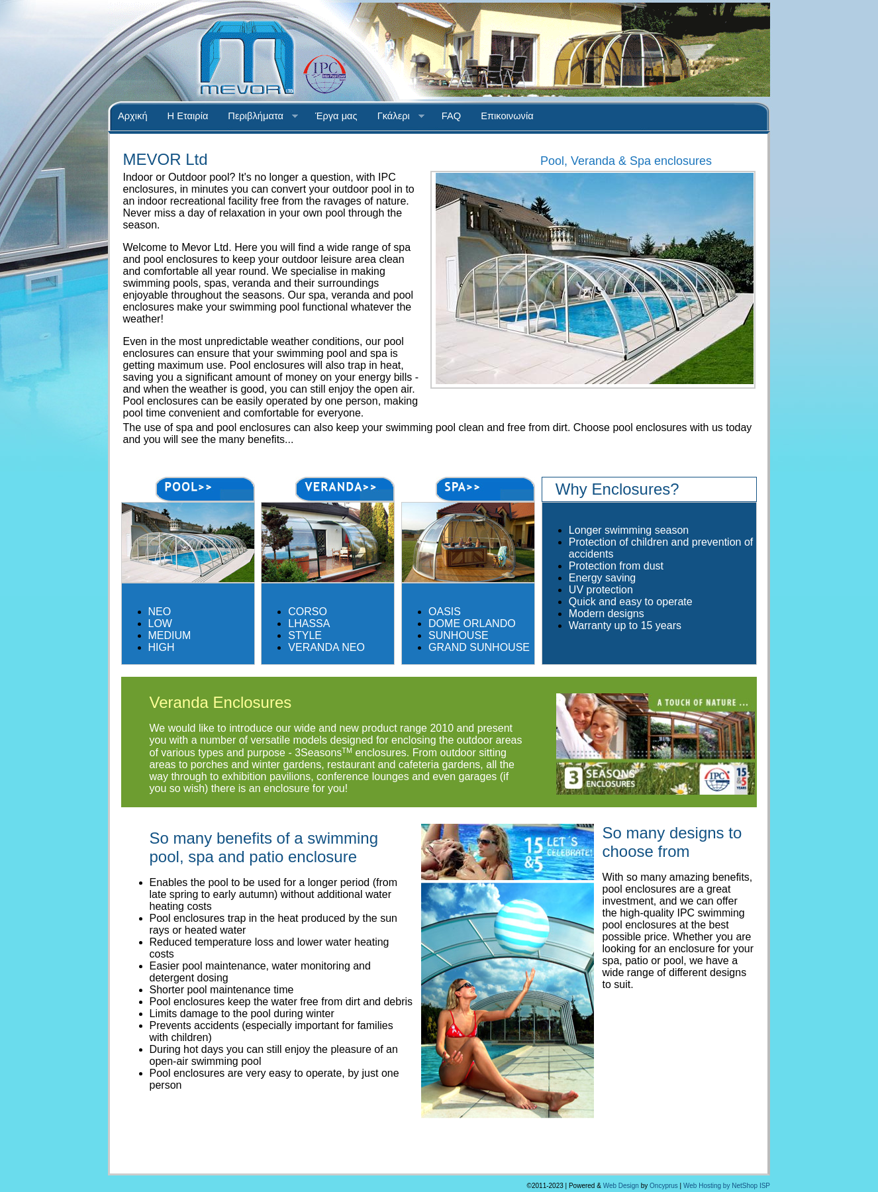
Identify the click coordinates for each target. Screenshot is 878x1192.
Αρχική (133, 116)
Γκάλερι (395, 117)
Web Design (621, 1185)
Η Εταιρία (188, 116)
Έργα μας (336, 116)
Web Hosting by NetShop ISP (726, 1185)
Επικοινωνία (507, 116)
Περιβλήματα (258, 117)
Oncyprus (664, 1185)
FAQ (451, 116)
